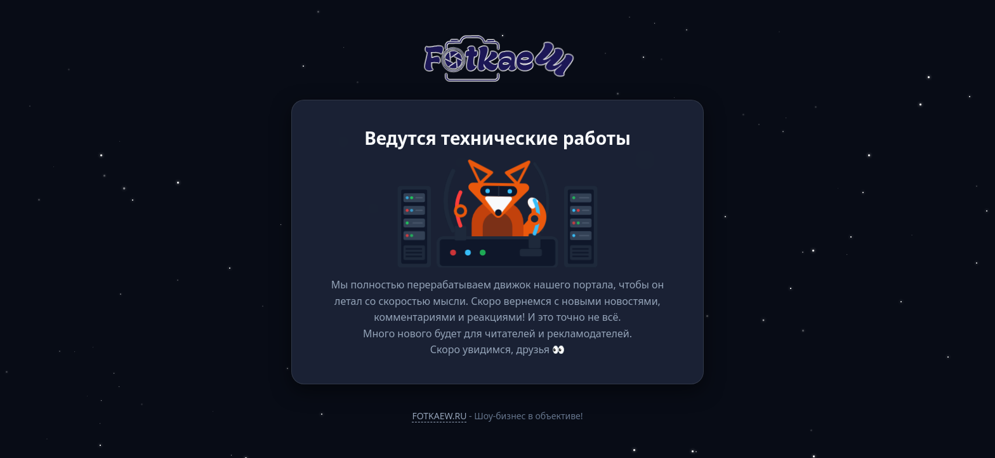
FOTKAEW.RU (439, 416)
